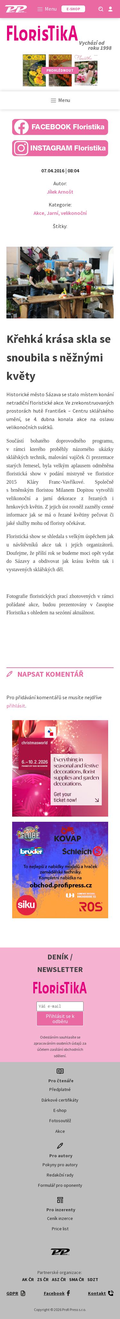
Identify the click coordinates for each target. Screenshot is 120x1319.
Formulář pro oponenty (60, 1185)
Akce (39, 213)
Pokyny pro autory (60, 1165)
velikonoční (74, 213)
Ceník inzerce (60, 1218)
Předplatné (60, 1089)
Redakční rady (60, 1175)
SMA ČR (76, 1279)
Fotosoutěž (60, 1120)
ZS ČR (43, 1279)
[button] (60, 1018)
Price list (60, 1229)
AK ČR (28, 1279)
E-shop (60, 1110)
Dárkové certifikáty (60, 1100)
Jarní (52, 213)
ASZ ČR (59, 1279)
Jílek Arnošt (60, 191)
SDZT (92, 1279)
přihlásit (15, 705)
